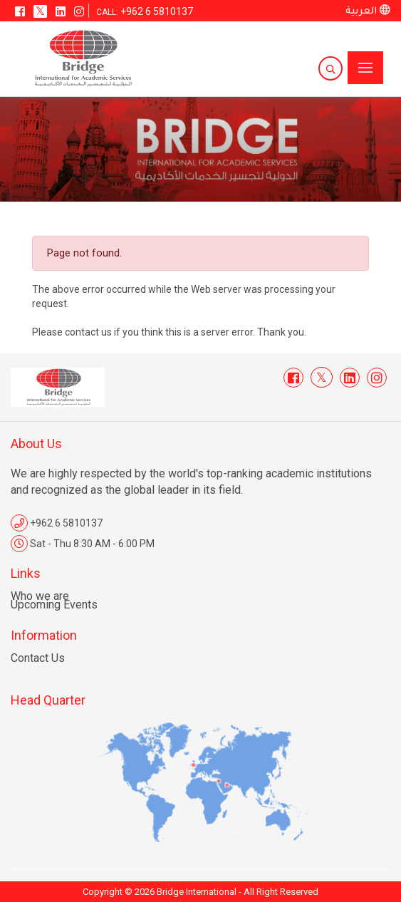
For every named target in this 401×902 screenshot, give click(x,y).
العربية (367, 11)
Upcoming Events (54, 604)
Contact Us (38, 658)
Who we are (40, 596)
